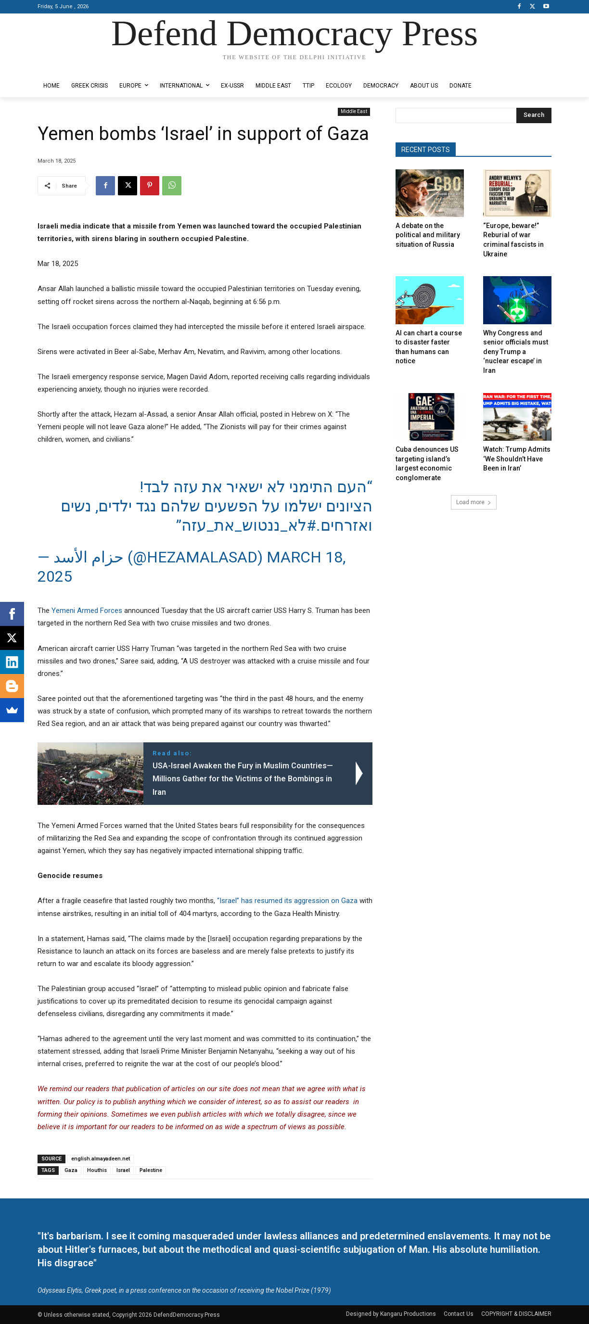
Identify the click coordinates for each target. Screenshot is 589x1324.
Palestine (151, 1170)
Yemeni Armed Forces (86, 610)
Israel (123, 1170)
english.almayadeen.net (100, 1159)
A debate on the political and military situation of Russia (428, 235)
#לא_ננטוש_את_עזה (248, 525)
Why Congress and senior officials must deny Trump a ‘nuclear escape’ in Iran (515, 351)
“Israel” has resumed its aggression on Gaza (287, 900)
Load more (473, 502)
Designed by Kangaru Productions (75, 66)
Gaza (70, 1170)
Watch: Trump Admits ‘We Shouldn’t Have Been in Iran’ (517, 459)
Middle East (354, 112)
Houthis (97, 1170)
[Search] (533, 115)
